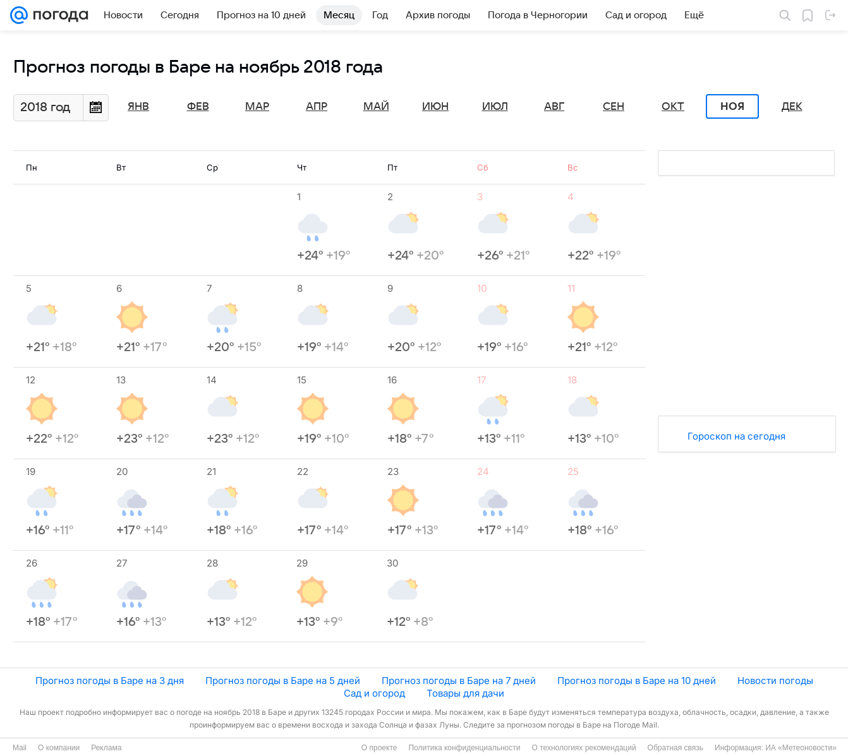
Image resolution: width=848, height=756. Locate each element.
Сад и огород (374, 693)
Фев (198, 106)
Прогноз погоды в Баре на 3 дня (109, 681)
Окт (673, 106)
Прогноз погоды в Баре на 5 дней (282, 681)
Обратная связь (675, 747)
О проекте (379, 747)
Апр (316, 106)
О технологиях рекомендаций (583, 747)
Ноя (732, 106)
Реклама (106, 747)
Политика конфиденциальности (464, 747)
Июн (435, 106)
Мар (257, 106)
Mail (20, 747)
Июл (495, 106)
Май (376, 106)
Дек (792, 106)
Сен (613, 106)
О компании (59, 747)
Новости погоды (775, 681)
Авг (554, 106)
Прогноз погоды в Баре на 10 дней (636, 681)
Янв (138, 106)
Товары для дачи (465, 693)
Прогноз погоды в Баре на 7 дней (459, 681)
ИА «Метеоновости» (801, 747)
